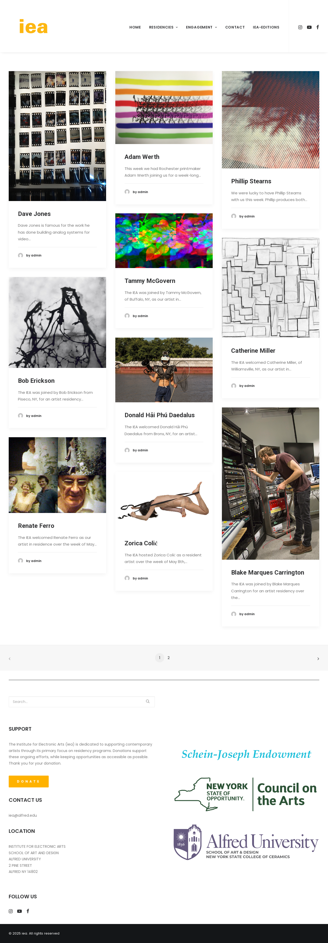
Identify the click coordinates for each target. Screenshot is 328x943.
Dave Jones (34, 213)
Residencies (163, 27)
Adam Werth (142, 156)
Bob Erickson (36, 380)
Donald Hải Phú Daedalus (160, 415)
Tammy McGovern (150, 280)
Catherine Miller (253, 350)
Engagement (201, 27)
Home (135, 27)
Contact (235, 27)
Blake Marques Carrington (267, 572)
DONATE (28, 781)
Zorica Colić (141, 543)
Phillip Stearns (251, 181)
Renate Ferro (36, 525)
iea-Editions (266, 27)
